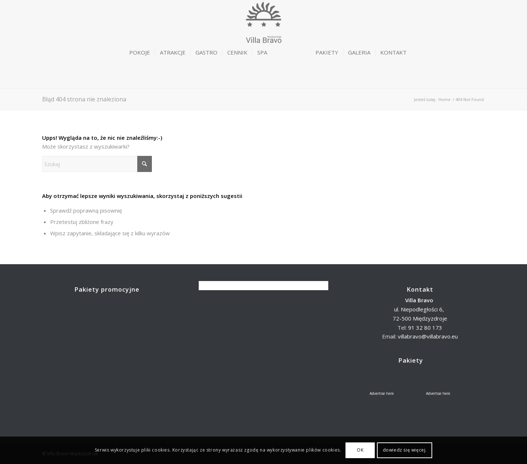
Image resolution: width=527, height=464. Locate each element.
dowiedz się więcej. (405, 450)
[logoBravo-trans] (263, 35)
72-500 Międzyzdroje (420, 318)
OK (360, 450)
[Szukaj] (97, 164)
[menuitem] (139, 52)
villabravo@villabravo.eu (428, 336)
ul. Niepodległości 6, (419, 309)
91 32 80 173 (425, 327)
